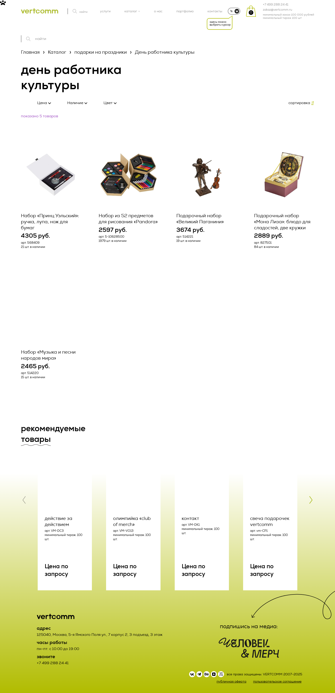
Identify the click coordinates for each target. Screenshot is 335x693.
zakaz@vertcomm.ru (277, 10)
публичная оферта (231, 681)
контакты (215, 11)
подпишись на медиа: (249, 626)
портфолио (185, 11)
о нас (158, 11)
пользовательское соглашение (277, 681)
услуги (105, 11)
